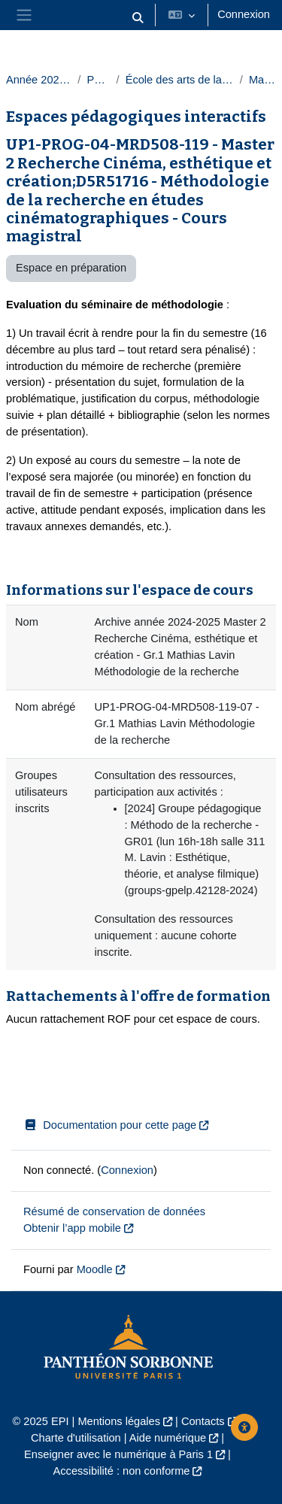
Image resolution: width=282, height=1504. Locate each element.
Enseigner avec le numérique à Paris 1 (118, 1454)
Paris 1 (98, 80)
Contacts (203, 1421)
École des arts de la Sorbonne (180, 80)
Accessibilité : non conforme (121, 1471)
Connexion (243, 14)
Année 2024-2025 (38, 80)
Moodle (95, 1269)
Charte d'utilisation (76, 1438)
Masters (262, 80)
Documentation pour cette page (109, 1125)
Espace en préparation (71, 268)
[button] (138, 18)
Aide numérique (167, 1438)
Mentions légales (118, 1421)
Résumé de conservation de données (114, 1211)
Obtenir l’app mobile (72, 1228)
